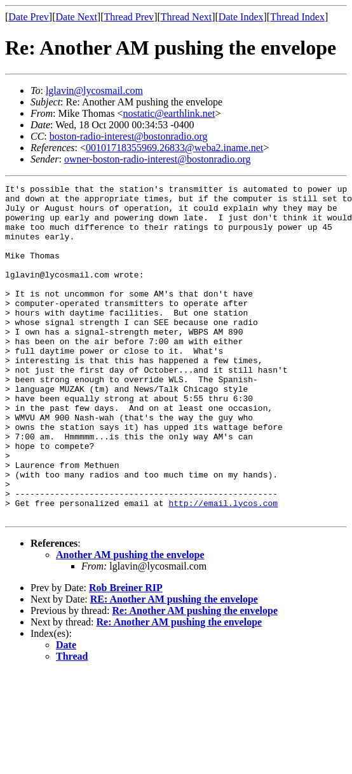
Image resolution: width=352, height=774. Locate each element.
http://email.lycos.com (223, 567)
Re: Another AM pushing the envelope (195, 677)
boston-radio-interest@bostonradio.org (129, 136)
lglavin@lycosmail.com (94, 90)
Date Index (241, 16)
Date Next (76, 16)
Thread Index (297, 16)
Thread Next (186, 16)
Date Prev (28, 16)
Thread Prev (129, 16)
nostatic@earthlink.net (169, 113)
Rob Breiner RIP (126, 654)
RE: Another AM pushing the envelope (174, 665)
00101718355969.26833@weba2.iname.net (174, 147)
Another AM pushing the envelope (130, 621)
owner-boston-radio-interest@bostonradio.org (157, 159)
